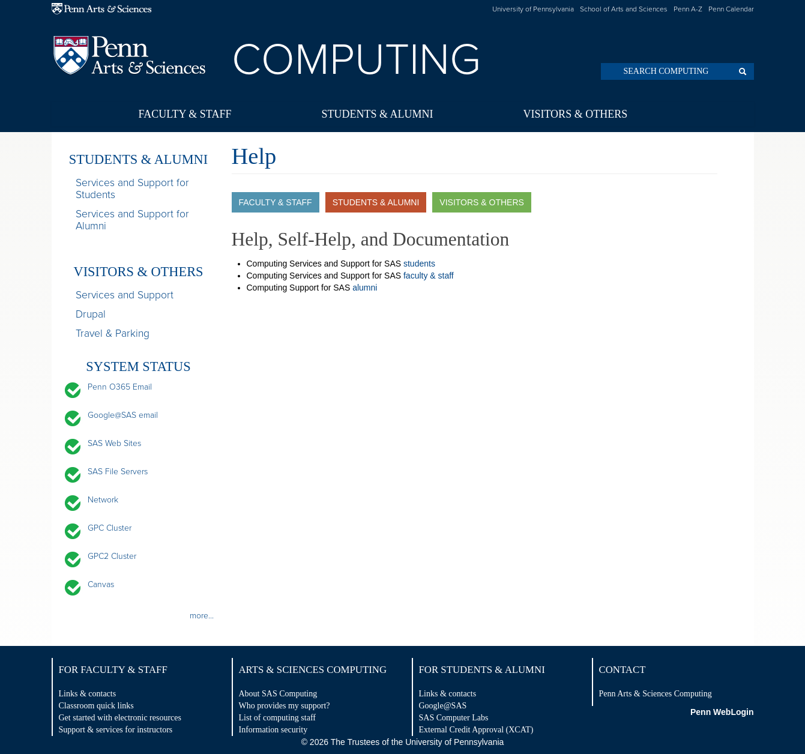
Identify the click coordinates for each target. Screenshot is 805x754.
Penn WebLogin (722, 712)
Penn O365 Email (120, 387)
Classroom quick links (96, 705)
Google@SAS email (123, 415)
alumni (364, 287)
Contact (622, 669)
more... (202, 616)
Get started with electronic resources (120, 717)
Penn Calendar (731, 9)
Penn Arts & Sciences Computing (655, 693)
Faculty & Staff (185, 114)
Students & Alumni (377, 114)
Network (103, 500)
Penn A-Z (688, 9)
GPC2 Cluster (112, 556)
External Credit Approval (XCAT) (476, 729)
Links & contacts (87, 693)
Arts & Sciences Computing (313, 669)
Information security (273, 729)
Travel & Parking (112, 334)
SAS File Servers (118, 471)
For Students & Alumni (482, 669)
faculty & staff (428, 275)
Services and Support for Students (132, 189)
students (419, 263)
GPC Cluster (109, 528)
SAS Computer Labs (454, 717)
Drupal (91, 315)
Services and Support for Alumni (132, 220)
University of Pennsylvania (533, 9)
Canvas (101, 584)
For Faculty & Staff (113, 669)
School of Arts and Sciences (624, 9)
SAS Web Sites (114, 443)
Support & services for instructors (116, 729)
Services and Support (124, 295)
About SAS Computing (278, 693)
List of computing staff (277, 717)
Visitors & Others (575, 114)
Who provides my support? (284, 705)
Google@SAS (443, 705)
